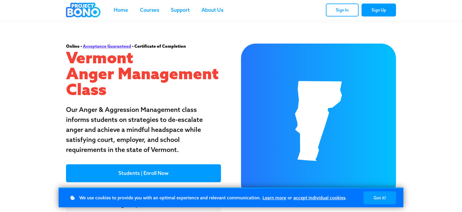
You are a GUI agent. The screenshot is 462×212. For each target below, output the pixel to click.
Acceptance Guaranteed (107, 46)
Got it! (380, 198)
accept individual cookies (319, 198)
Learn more (274, 198)
